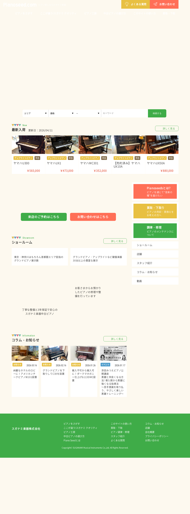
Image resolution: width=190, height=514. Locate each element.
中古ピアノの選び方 (114, 13)
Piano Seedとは (74, 496)
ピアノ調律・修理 (122, 488)
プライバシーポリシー (159, 492)
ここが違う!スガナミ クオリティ (58, 13)
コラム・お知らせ (156, 480)
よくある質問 (118, 4)
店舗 (149, 484)
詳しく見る (169, 128)
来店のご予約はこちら (43, 217)
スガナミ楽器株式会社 (26, 486)
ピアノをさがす (24, 13)
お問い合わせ (147, 4)
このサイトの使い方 (144, 13)
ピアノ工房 (90, 13)
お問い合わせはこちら (93, 217)
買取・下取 (169, 13)
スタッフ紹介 (120, 492)
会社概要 (152, 488)
